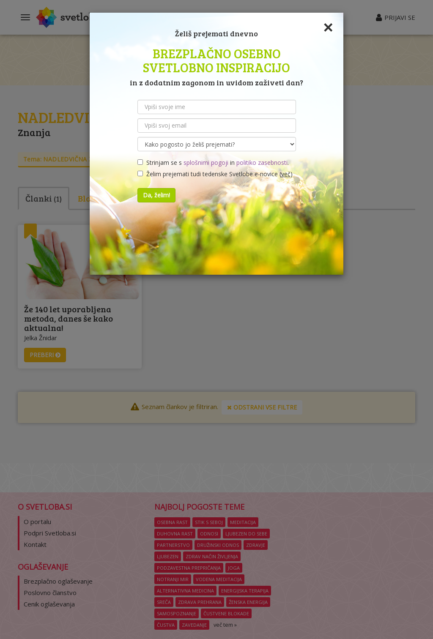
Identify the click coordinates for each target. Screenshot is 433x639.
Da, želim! (156, 195)
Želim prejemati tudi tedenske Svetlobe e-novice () (215, 174)
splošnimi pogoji (206, 162)
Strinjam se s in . (213, 162)
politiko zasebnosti (262, 162)
